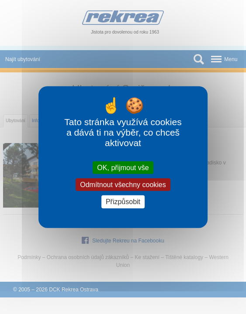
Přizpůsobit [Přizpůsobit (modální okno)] (123, 201)
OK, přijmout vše (123, 167)
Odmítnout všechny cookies (123, 184)
